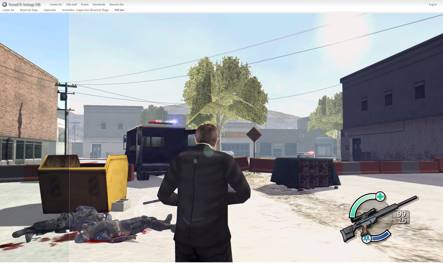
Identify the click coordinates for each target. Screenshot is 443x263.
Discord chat (116, 4)
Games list (56, 4)
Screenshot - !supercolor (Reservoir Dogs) (85, 9)
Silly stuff (71, 4)
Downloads (99, 4)
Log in (432, 4)
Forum (85, 4)
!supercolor (49, 9)
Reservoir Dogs (29, 9)
